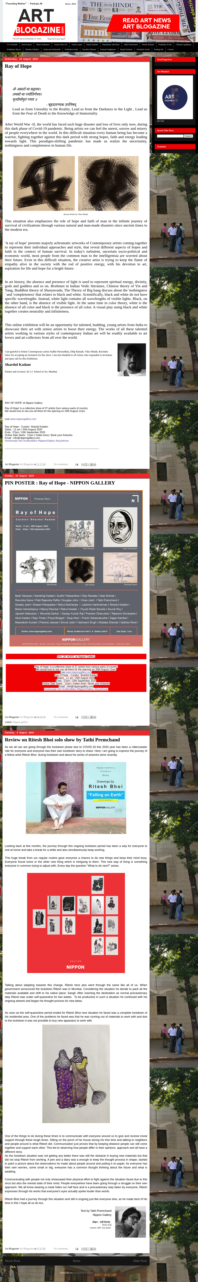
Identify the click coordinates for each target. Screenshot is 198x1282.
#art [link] (20, 440)
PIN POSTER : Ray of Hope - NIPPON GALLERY (60, 483)
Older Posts (140, 1260)
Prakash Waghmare (108, 49)
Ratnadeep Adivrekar (111, 44)
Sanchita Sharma (89, 49)
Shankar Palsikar (32, 49)
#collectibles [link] (30, 440)
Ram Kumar (27, 44)
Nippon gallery (20, 722)
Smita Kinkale (92, 44)
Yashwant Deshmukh (52, 49)
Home (76, 1260)
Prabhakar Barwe (14, 49)
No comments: (61, 464)
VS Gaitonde (12, 44)
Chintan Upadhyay (183, 44)
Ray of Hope (18, 66)
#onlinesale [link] (11, 440)
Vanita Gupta (76, 44)
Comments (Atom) (83, 1272)
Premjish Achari (143, 49)
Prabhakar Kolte (165, 44)
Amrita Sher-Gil (60, 44)
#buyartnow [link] (62, 440)
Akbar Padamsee (43, 44)
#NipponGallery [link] (46, 440)
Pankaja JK (158, 49)
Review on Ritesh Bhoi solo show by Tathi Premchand (62, 739)
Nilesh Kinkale (148, 44)
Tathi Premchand (131, 44)
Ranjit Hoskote (126, 49)
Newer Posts (12, 1260)
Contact (171, 49)
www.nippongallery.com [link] (23, 419)
